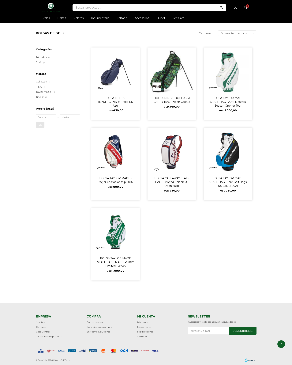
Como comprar (95, 322)
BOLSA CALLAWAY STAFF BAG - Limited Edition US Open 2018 (171, 182)
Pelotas (78, 18)
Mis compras (144, 326)
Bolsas (61, 18)
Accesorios (142, 18)
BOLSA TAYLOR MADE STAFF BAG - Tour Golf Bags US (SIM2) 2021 (228, 182)
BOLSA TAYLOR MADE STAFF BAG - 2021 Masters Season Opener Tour (228, 101)
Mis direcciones (145, 331)
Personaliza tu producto (49, 336)
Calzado (122, 18)
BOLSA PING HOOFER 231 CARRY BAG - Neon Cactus (172, 100)
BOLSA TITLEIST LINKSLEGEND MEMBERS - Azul (115, 101)
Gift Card (178, 18)
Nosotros (40, 322)
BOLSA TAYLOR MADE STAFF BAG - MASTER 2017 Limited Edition (115, 262)
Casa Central (43, 331)
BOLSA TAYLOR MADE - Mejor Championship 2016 (116, 180)
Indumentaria (100, 18)
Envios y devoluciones (98, 331)
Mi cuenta (142, 322)
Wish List (142, 336)
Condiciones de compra (99, 326)
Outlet (161, 18)
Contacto (41, 326)
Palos (46, 18)
